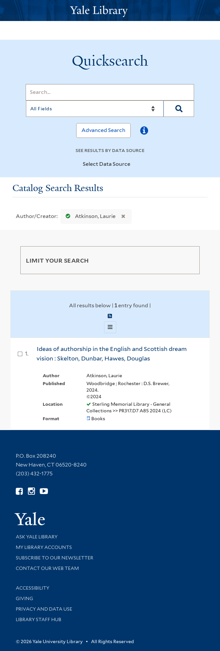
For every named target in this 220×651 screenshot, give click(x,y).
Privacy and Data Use (44, 609)
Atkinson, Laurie (89, 216)
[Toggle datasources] (136, 164)
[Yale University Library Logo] (110, 10)
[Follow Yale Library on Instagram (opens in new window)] (31, 491)
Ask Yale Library (36, 536)
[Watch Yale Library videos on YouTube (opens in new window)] (44, 491)
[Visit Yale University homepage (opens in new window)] (29, 516)
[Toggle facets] (186, 260)
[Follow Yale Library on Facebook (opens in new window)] (19, 491)
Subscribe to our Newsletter (54, 557)
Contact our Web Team (47, 568)
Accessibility (32, 588)
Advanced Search (103, 130)
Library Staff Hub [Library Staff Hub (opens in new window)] (38, 619)
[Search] (110, 92)
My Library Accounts (44, 547)
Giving (24, 598)
